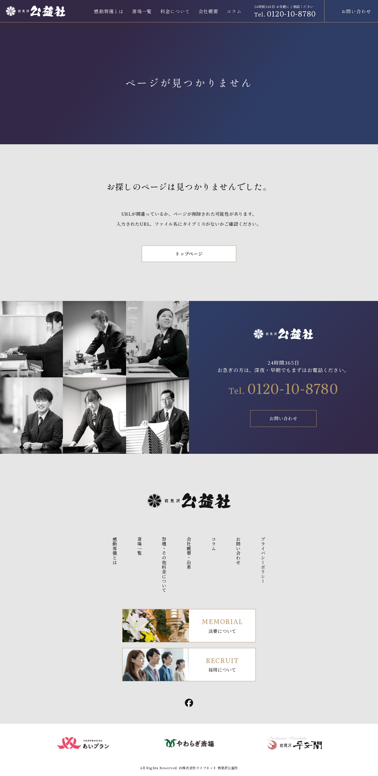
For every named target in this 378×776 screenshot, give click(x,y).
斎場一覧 (142, 11)
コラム (234, 11)
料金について (175, 11)
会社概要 (208, 11)
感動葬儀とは (109, 11)
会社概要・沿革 (189, 553)
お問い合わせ (283, 418)
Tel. (283, 390)
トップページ (189, 254)
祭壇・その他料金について (164, 564)
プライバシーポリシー (263, 560)
